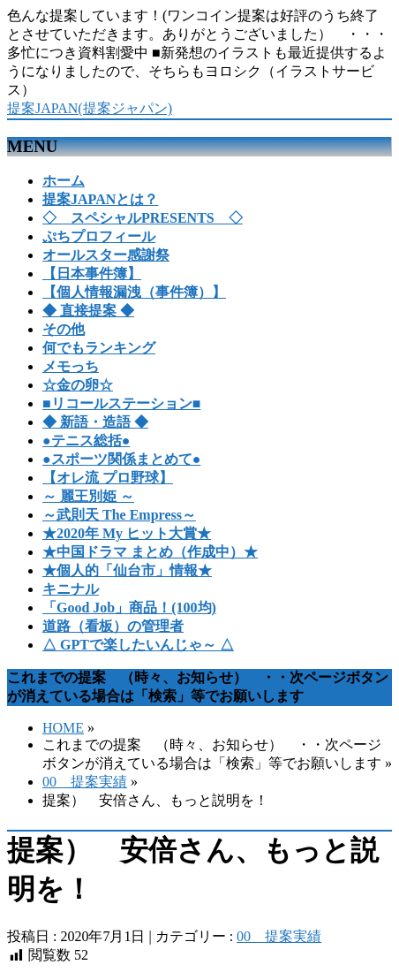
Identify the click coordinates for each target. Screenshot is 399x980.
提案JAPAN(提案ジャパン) (89, 108)
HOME (63, 727)
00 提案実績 (84, 781)
